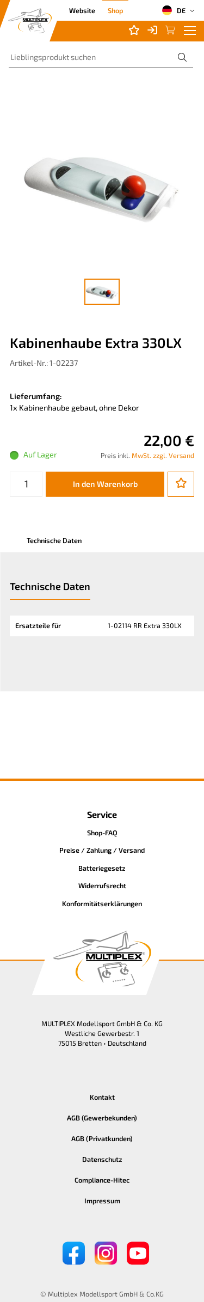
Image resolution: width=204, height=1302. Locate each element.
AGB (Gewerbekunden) (102, 1117)
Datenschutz (102, 1159)
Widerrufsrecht (102, 885)
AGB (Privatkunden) (102, 1138)
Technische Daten (54, 540)
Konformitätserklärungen (102, 903)
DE (174, 10)
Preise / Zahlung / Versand (102, 850)
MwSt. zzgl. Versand (163, 455)
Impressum (102, 1200)
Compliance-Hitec (102, 1180)
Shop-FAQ (102, 832)
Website (82, 10)
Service (102, 814)
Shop (115, 10)
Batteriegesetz (102, 868)
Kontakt (102, 1097)
